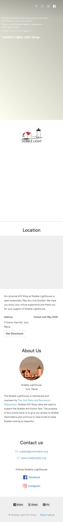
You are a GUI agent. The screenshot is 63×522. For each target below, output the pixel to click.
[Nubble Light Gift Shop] (31, 134)
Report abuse (47, 515)
